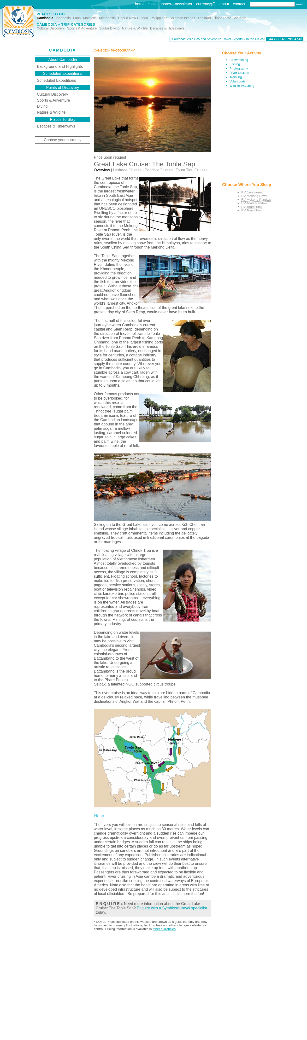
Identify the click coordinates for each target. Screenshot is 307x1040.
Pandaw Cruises (159, 170)
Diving (42, 106)
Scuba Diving (109, 28)
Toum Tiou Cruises (191, 170)
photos (165, 4)
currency (203, 4)
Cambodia (45, 18)
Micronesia (107, 18)
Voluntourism (239, 81)
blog (152, 4)
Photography (239, 68)
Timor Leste (222, 18)
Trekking (236, 77)
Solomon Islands (182, 18)
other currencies (164, 929)
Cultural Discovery (51, 28)
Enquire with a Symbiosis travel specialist (172, 908)
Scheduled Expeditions (56, 80)
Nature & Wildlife (135, 28)
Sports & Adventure (82, 28)
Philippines (158, 18)
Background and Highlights (60, 66)
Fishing (235, 64)
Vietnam (240, 18)
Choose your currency (63, 140)
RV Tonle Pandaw (254, 203)
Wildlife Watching (242, 85)
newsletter (183, 4)
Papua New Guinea (133, 18)
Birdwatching (239, 60)
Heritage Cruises (127, 170)
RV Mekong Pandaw (256, 199)
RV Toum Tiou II (252, 210)
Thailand (204, 18)
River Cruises (239, 73)
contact (239, 4)
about (224, 4)
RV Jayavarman (252, 192)
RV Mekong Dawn (254, 196)
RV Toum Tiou (251, 207)
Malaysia (90, 18)
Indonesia (63, 18)
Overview (102, 170)
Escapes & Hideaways (167, 28)
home (140, 4)
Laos (77, 18)
